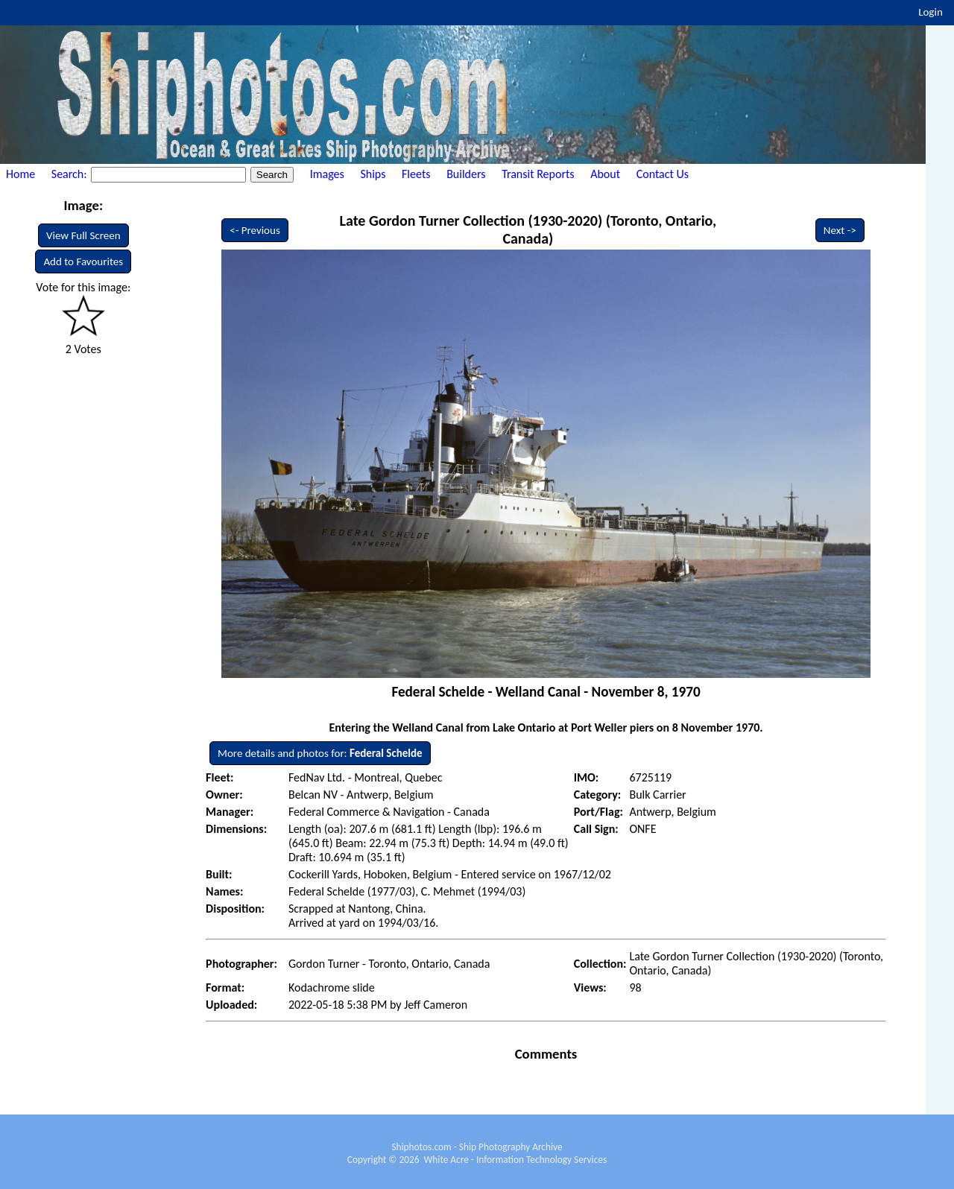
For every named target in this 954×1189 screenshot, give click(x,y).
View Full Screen (83, 235)
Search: (70, 174)
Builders (465, 174)
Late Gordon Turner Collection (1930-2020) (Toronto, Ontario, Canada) (527, 229)
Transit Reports (538, 174)
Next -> (840, 230)
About (605, 174)
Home (20, 174)
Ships (372, 174)
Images (327, 174)
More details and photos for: (320, 753)
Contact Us (662, 174)
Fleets (416, 174)
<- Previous (255, 230)
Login (930, 12)
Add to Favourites (83, 261)
